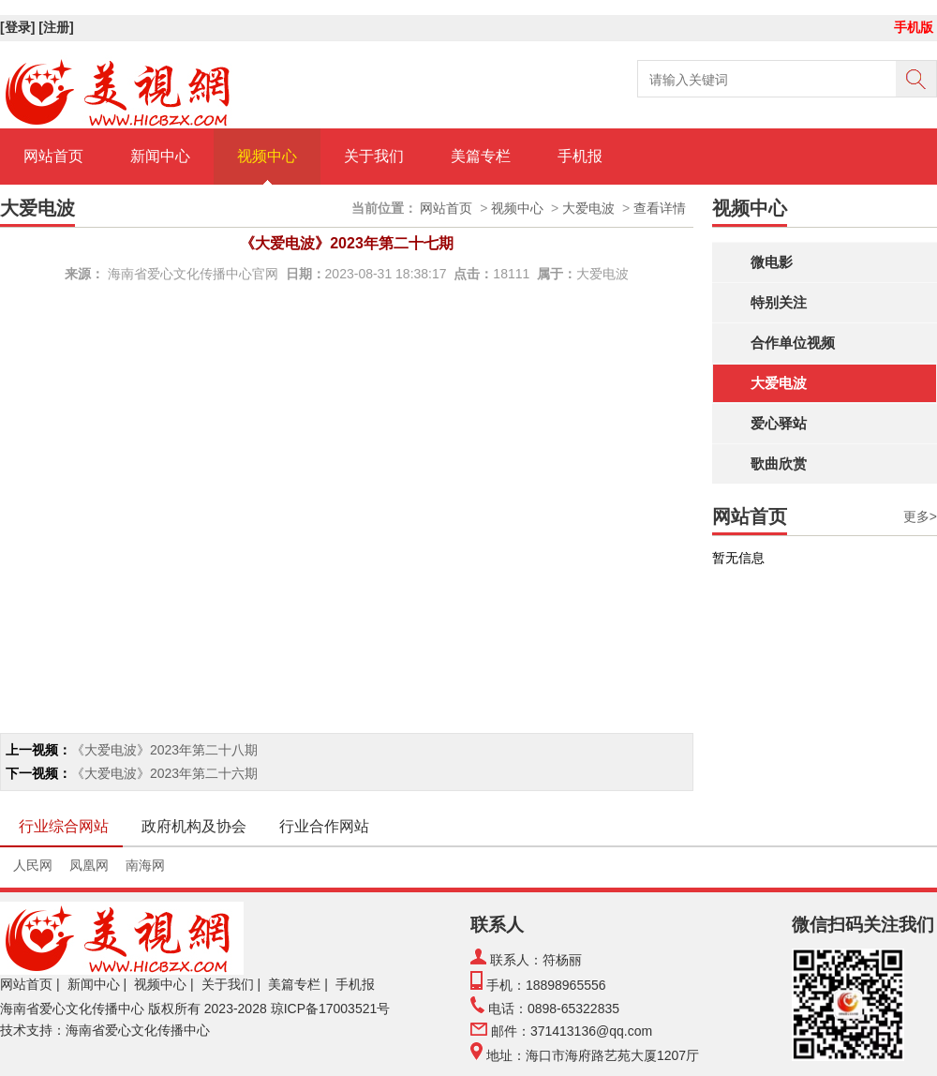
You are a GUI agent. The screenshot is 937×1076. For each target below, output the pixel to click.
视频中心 (267, 156)
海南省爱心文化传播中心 (72, 1008)
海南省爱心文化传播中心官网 (193, 273)
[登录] (19, 27)
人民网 (32, 865)
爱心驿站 (779, 423)
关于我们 (374, 156)
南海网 (145, 865)
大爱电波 (779, 383)
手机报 (580, 156)
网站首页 (53, 156)
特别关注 (779, 302)
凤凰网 (89, 865)
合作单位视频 (793, 343)
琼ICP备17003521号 (331, 1008)
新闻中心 (160, 156)
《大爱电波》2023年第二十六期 (164, 773)
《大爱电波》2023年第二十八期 (164, 749)
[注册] (57, 27)
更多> (920, 516)
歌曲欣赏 (779, 463)
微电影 (772, 262)
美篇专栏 (481, 156)
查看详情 (659, 208)
